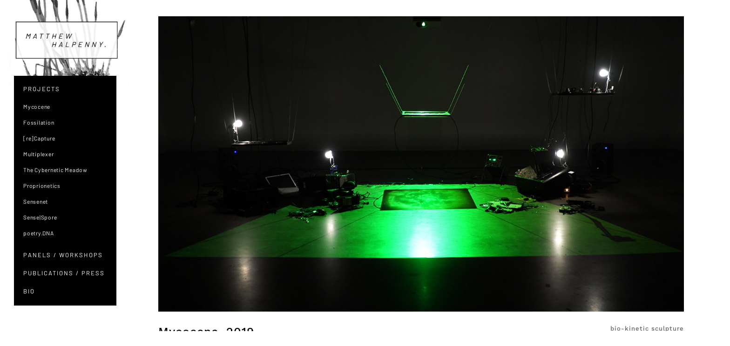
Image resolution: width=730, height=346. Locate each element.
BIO (29, 291)
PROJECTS (41, 89)
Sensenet (35, 201)
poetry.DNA (38, 233)
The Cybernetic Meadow (55, 169)
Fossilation (38, 122)
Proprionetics (42, 185)
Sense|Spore (40, 217)
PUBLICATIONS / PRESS (64, 273)
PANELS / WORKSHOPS (63, 255)
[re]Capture (39, 138)
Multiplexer (38, 154)
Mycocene (36, 106)
